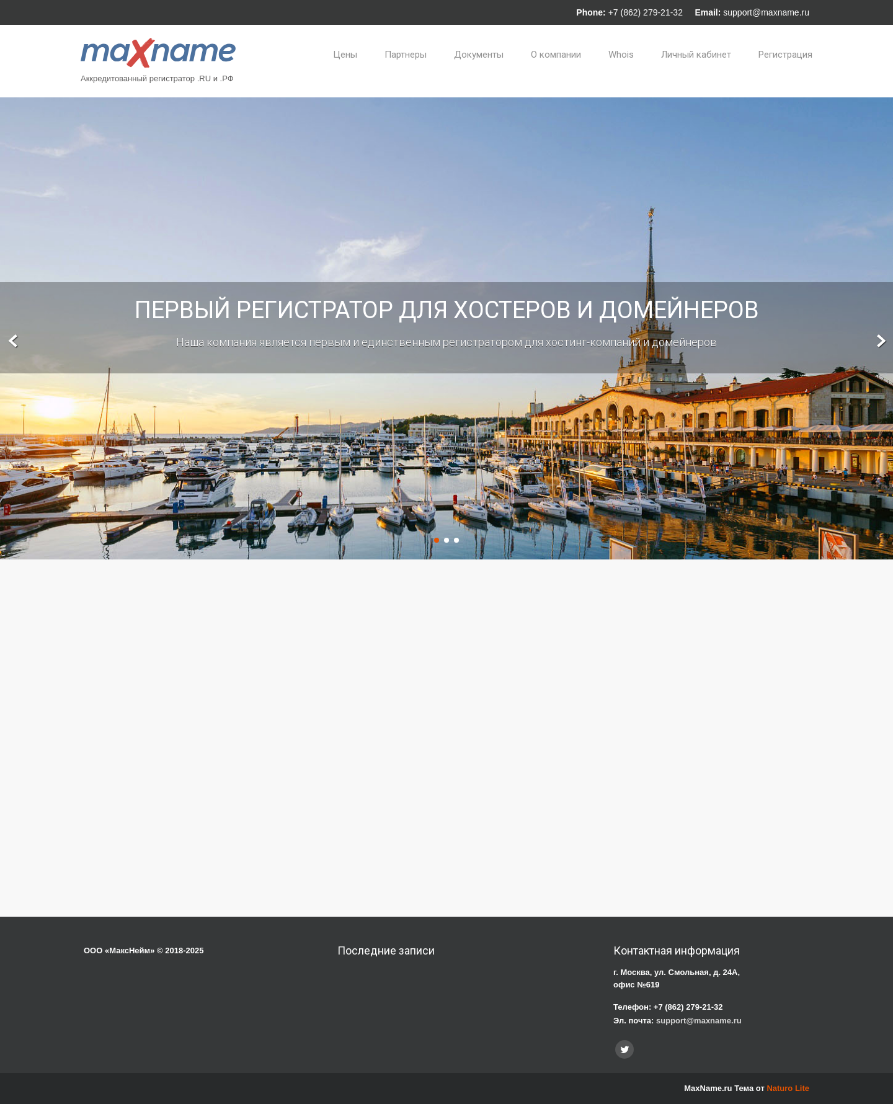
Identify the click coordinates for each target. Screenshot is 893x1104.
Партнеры (405, 54)
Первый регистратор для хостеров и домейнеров (447, 310)
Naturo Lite (787, 1088)
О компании (556, 54)
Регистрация (785, 54)
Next (879, 341)
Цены (345, 54)
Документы (479, 54)
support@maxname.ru (766, 12)
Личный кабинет (696, 54)
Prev (13, 341)
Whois (621, 54)
